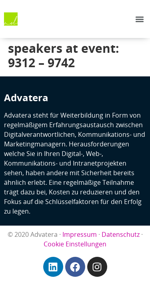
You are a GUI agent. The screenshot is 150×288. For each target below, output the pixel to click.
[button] (139, 19)
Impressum (79, 234)
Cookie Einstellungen (75, 244)
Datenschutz (121, 234)
